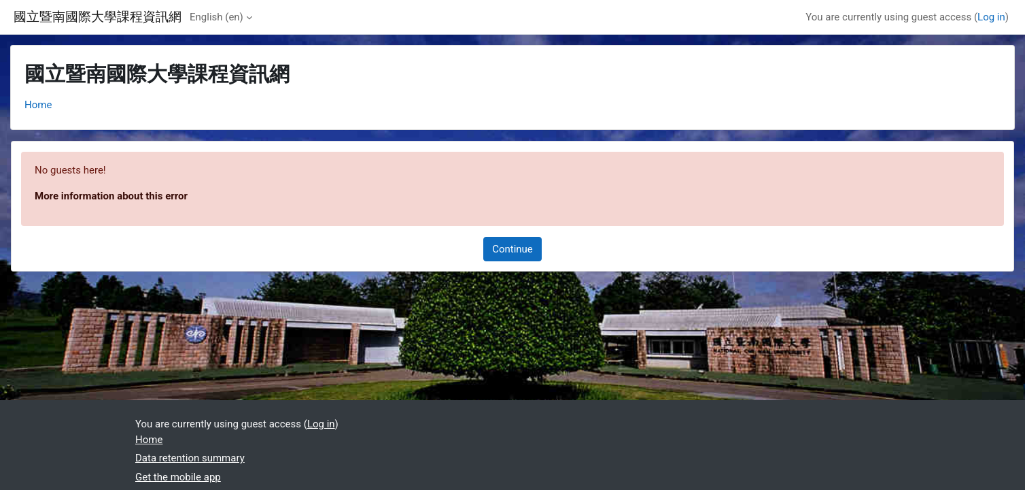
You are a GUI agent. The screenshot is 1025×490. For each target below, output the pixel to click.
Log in (991, 17)
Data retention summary (190, 458)
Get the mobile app (178, 477)
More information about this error (111, 196)
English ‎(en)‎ (216, 17)
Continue (512, 249)
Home (38, 105)
